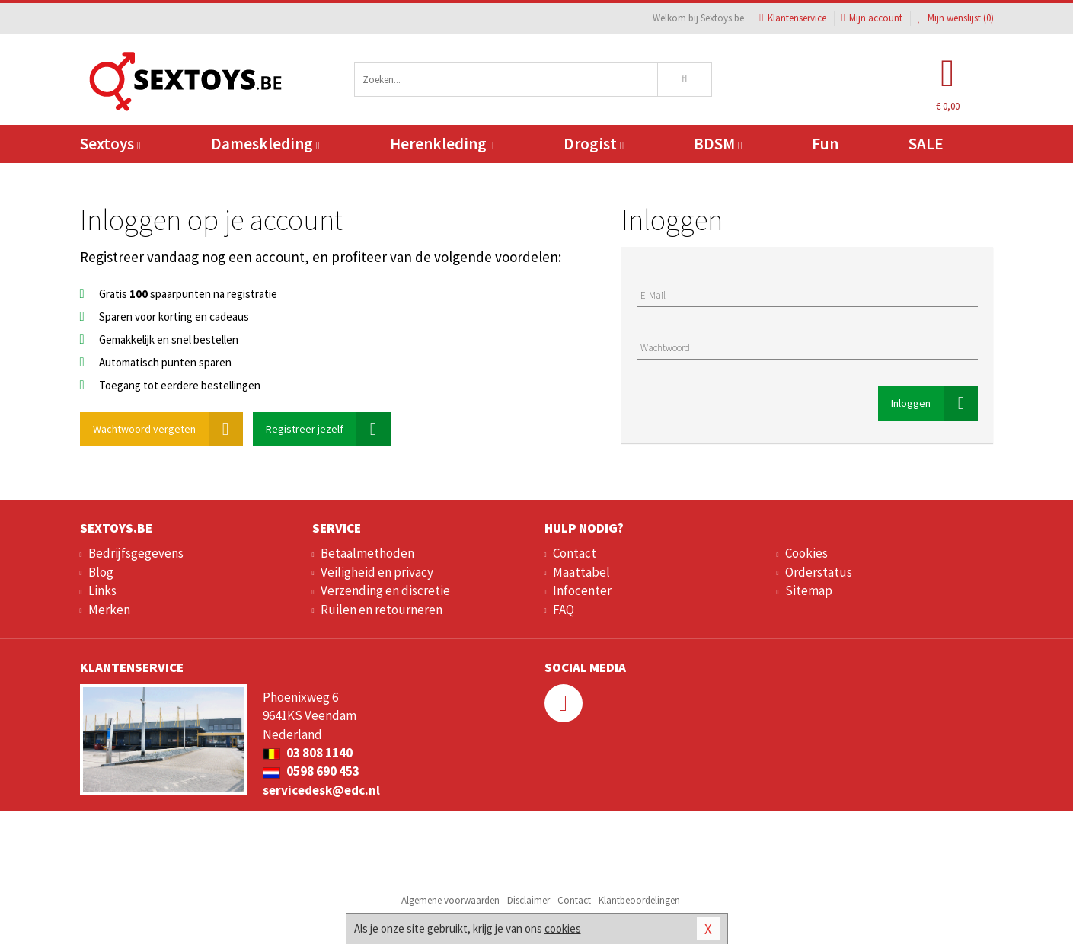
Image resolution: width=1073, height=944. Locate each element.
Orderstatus (818, 572)
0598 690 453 (311, 771)
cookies (562, 928)
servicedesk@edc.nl (321, 790)
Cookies (806, 553)
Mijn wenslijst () (956, 17)
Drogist (594, 143)
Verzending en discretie (385, 590)
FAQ (563, 609)
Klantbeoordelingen (639, 900)
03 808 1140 (308, 752)
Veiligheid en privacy (377, 572)
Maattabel (581, 572)
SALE (926, 143)
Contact (574, 553)
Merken (109, 609)
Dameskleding (265, 143)
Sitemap (808, 590)
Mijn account (871, 17)
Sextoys (110, 143)
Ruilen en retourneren (381, 609)
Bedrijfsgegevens (136, 553)
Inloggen (934, 403)
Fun (825, 143)
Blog (100, 572)
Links (102, 590)
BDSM (718, 143)
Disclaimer (528, 900)
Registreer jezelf (328, 429)
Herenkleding (441, 143)
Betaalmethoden (367, 553)
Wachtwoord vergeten (168, 429)
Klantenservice (792, 17)
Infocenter (582, 590)
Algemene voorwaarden (450, 900)
